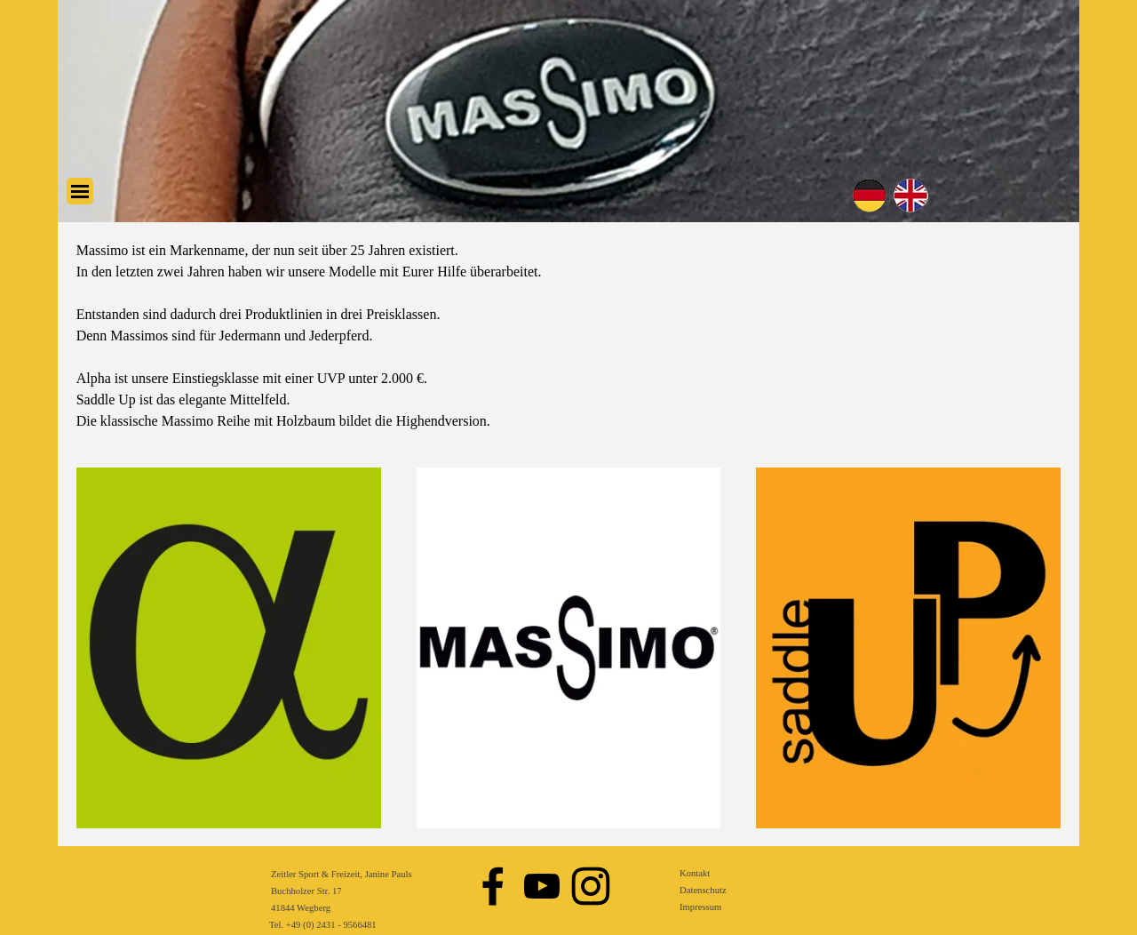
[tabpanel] (568, 336)
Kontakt (695, 873)
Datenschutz (703, 890)
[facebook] (493, 886)
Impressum (700, 907)
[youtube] (542, 886)
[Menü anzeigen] (80, 191)
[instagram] (590, 886)
